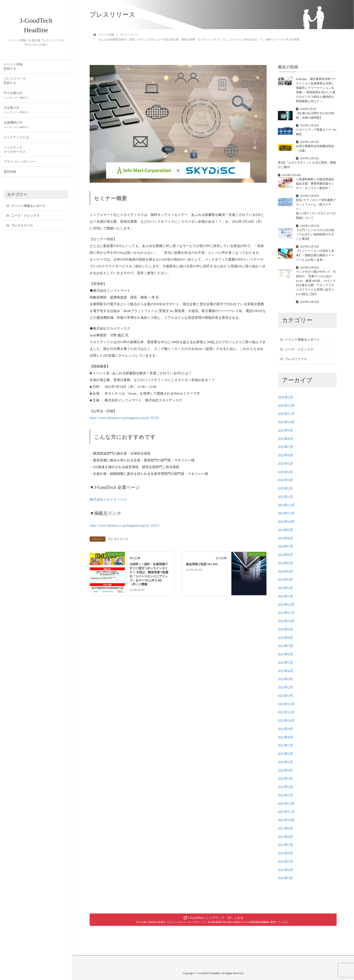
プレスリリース (22, 228)
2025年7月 (285, 447)
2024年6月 (285, 555)
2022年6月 (285, 754)
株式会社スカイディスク (108, 499)
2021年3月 (285, 878)
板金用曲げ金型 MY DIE (202, 563)
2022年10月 (286, 720)
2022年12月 (286, 704)
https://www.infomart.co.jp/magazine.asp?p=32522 (124, 418)
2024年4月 (285, 571)
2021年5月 (285, 861)
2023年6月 (285, 654)
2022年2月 (285, 787)
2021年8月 (285, 837)
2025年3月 (285, 480)
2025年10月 (286, 422)
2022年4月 (285, 770)
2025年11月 (286, 414)
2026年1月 (285, 397)
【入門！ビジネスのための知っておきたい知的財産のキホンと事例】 (315, 234)
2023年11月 (286, 613)
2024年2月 (285, 588)
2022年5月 (285, 762)
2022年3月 (285, 778)
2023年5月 (285, 662)
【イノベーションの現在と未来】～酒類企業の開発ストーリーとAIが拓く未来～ (315, 255)
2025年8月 (285, 439)
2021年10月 (286, 820)
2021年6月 (285, 853)
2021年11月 (286, 812)
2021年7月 (285, 845)
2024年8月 (285, 538)
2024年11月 (286, 513)
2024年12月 (286, 505)
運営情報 (10, 174)
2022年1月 (285, 795)
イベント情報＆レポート (28, 208)
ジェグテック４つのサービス (15, 152)
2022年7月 (285, 745)
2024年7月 (285, 546)
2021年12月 (286, 803)
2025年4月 (285, 472)
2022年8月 (285, 737)
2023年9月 (285, 629)
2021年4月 (285, 870)
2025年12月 (286, 405)
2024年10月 (286, 521)
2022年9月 (285, 729)
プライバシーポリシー (19, 164)
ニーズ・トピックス (25, 218)
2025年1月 (285, 497)
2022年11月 (286, 712)
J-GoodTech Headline (36, 26)
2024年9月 (285, 530)
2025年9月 (285, 430)
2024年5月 (285, 563)
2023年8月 (285, 638)
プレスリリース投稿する (15, 83)
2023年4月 (285, 671)
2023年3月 (285, 679)
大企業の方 (16, 112)
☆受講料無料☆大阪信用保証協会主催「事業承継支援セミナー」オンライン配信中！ (315, 184)
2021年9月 (285, 828)
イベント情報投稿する (13, 69)
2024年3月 (285, 579)
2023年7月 (285, 646)
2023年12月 (286, 604)
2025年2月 (285, 488)
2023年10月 (286, 621)
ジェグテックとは (16, 140)
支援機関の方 (16, 127)
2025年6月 (285, 455)
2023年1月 (285, 696)
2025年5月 (285, 463)
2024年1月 (285, 596)
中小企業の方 (16, 98)
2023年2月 (285, 687)
